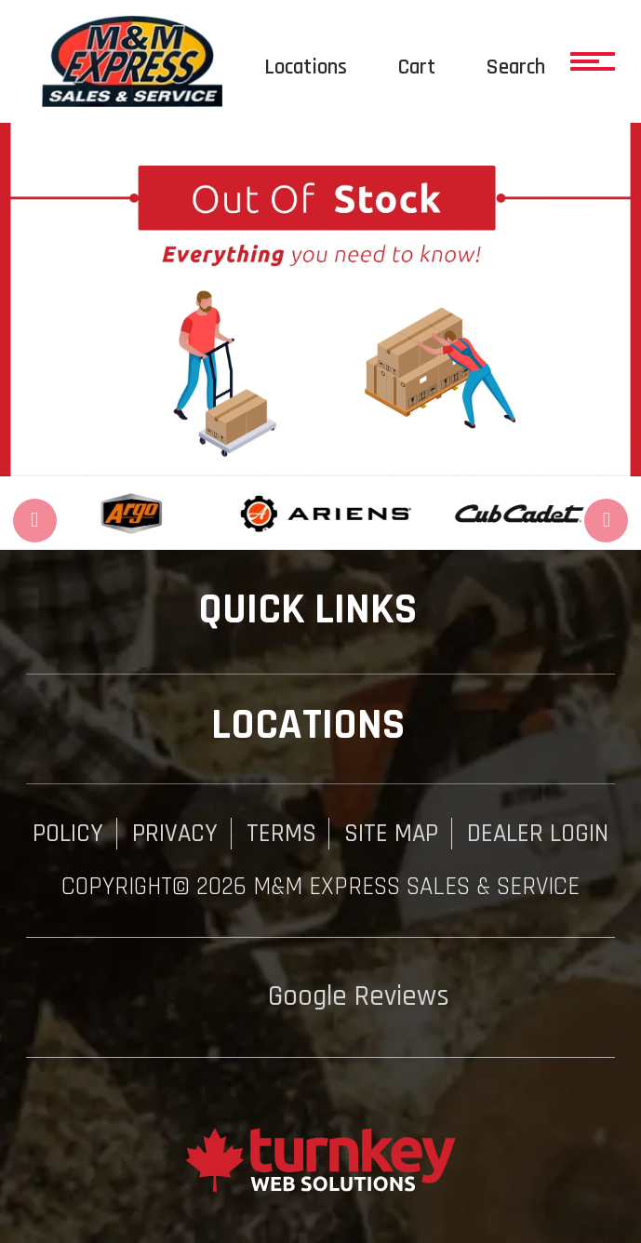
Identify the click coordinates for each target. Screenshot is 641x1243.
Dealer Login (537, 833)
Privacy (175, 833)
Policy (68, 833)
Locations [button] (321, 725)
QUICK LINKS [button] (320, 609)
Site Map (391, 833)
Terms (281, 833)
